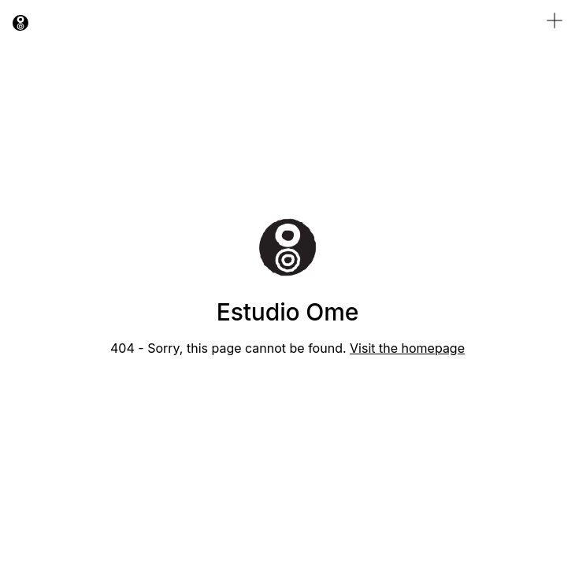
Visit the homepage (407, 348)
